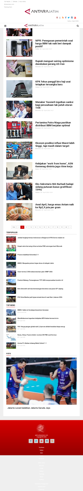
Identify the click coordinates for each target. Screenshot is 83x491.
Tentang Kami (8, 7)
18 (57, 227)
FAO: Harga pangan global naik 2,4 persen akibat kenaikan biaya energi (41, 326)
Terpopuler (11, 232)
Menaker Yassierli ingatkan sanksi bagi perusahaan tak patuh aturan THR (54, 105)
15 (44, 227)
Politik (37, 49)
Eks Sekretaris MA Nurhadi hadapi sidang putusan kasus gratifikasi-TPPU (54, 187)
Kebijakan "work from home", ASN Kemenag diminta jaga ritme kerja (54, 165)
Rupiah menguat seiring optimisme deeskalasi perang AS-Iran (54, 62)
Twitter (41, 455)
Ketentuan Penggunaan (41, 484)
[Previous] (18, 227)
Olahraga (41, 474)
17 (53, 227)
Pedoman (41, 489)
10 (22, 227)
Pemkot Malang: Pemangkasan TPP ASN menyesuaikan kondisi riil (40, 280)
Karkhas (41, 479)
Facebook (41, 458)
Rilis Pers (22, 1)
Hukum (37, 87)
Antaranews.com (9, 4)
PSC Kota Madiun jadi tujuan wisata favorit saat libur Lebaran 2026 (40, 297)
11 (26, 227)
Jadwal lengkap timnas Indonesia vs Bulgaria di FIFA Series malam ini (41, 238)
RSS (41, 453)
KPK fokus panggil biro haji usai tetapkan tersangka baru (53, 83)
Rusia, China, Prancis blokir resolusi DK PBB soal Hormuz (37, 335)
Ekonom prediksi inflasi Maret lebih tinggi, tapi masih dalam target (54, 144)
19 (62, 227)
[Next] (70, 227)
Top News (7, 1)
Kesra (37, 169)
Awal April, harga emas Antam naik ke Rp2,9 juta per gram (54, 206)
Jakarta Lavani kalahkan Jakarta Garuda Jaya (28, 408)
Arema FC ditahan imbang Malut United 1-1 (32, 343)
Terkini (15, 1)
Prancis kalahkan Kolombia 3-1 (28, 255)
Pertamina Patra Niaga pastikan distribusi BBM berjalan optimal (53, 124)
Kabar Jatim (41, 463)
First (14, 227)
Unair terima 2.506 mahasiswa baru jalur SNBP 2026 (35, 272)
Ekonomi (38, 66)
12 (31, 227)
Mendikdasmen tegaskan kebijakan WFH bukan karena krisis (38, 318)
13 (35, 227)
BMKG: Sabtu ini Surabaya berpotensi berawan (33, 310)
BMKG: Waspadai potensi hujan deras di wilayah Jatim (36, 263)
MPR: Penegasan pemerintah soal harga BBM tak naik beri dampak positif (54, 43)
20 (66, 227)
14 (40, 227)
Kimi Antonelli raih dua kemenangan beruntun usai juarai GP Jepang (40, 289)
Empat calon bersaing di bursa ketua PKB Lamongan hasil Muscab (40, 246)
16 (48, 227)
